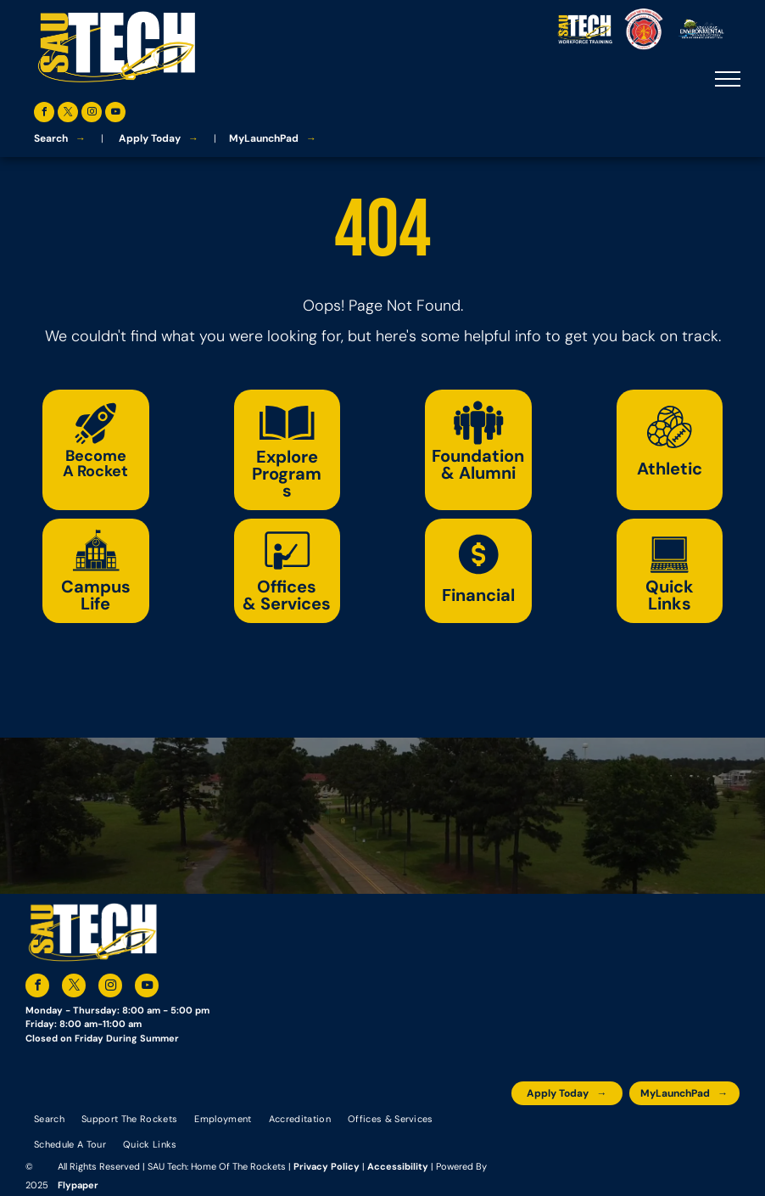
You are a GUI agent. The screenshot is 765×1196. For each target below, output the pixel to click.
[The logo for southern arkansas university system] (645, 1131)
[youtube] (115, 114)
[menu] (728, 79)
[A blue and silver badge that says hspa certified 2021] (569, 1131)
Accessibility (397, 1166)
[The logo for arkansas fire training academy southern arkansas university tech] (720, 1131)
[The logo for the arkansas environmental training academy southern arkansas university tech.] (530, 1131)
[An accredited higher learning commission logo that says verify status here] (607, 1131)
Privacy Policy (326, 1166)
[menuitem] (49, 1118)
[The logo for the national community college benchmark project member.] (682, 1131)
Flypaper (78, 1185)
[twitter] (68, 114)
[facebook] (44, 114)
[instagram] (91, 114)
